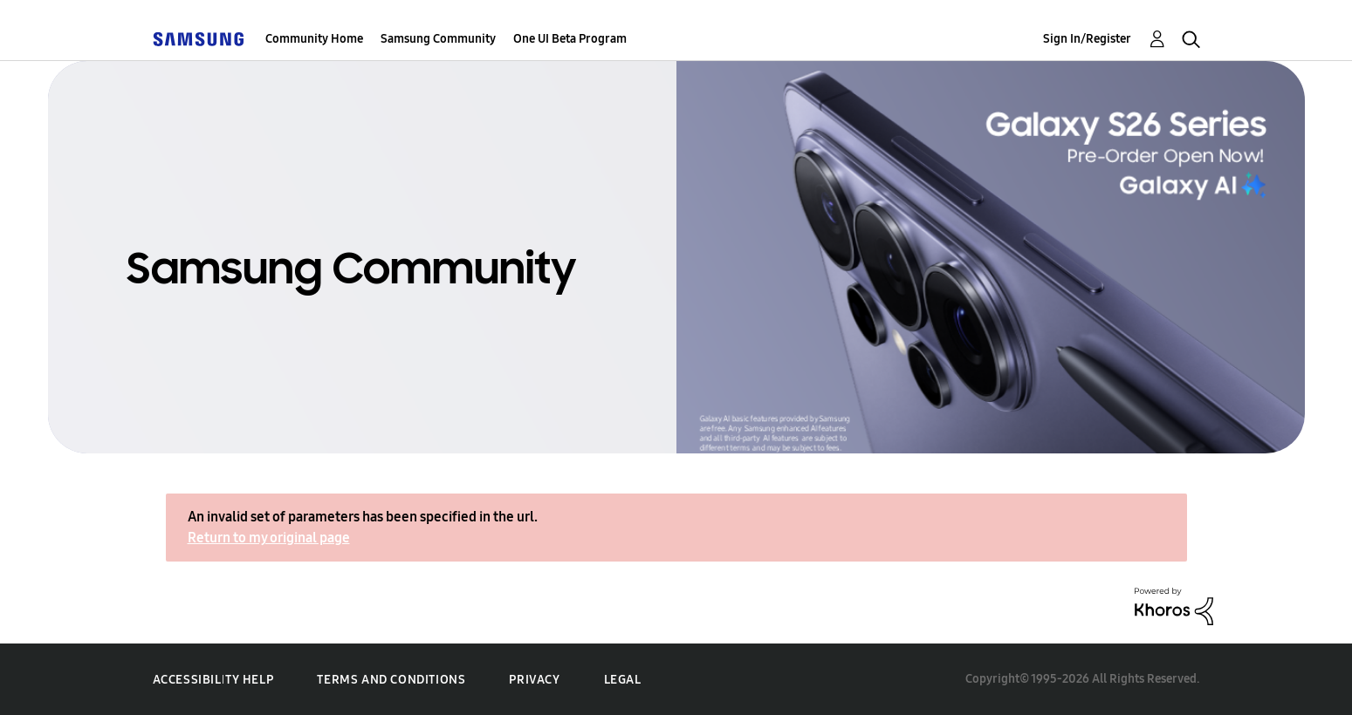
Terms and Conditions (391, 679)
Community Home (314, 38)
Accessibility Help (213, 679)
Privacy (534, 679)
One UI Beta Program (570, 38)
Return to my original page (269, 537)
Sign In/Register (1087, 38)
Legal (623, 679)
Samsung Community (438, 38)
